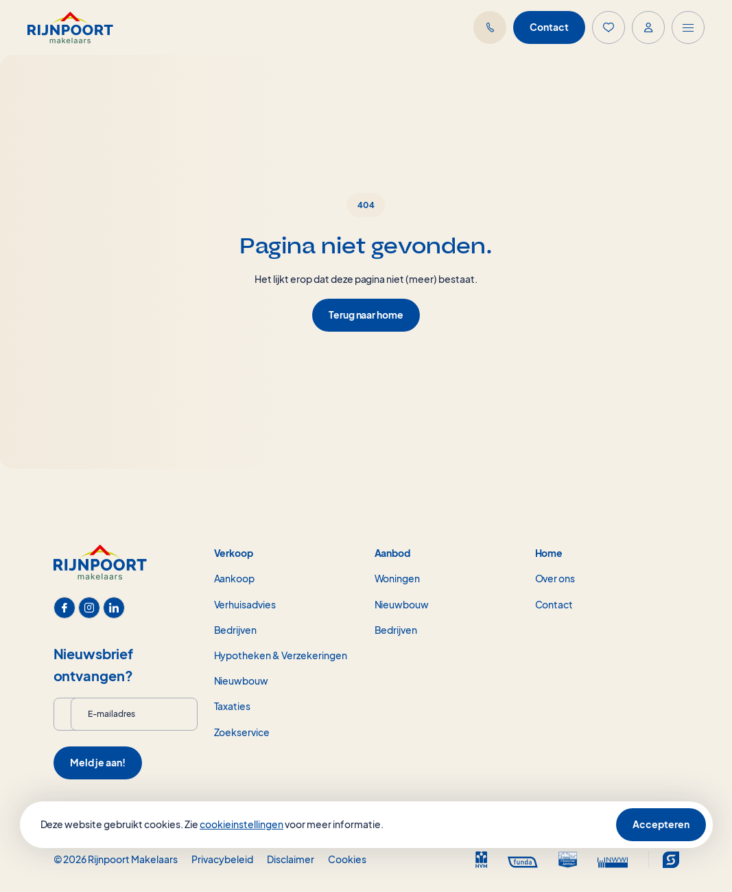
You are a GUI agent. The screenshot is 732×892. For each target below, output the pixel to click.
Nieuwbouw (241, 680)
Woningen (398, 578)
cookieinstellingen (241, 824)
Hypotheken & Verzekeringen (281, 655)
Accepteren (661, 824)
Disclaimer (290, 859)
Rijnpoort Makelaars (133, 859)
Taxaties (232, 706)
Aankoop (234, 578)
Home (549, 553)
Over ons (555, 578)
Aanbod (393, 553)
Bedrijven (235, 630)
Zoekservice (242, 732)
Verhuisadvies (245, 604)
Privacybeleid (222, 859)
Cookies (347, 859)
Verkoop (234, 553)
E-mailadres (111, 714)
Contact (549, 27)
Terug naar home (366, 314)
